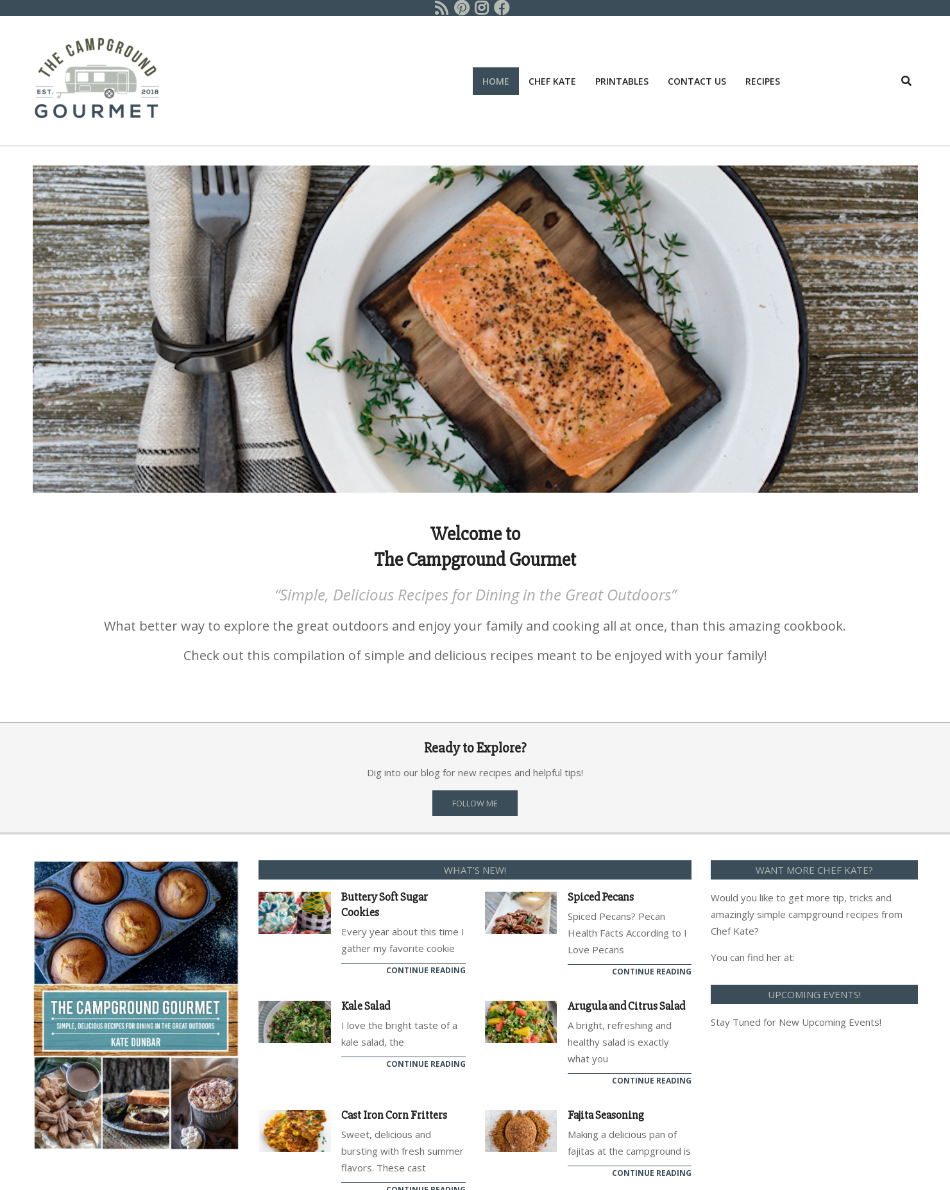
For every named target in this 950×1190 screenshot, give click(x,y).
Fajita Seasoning (606, 1115)
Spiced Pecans (601, 897)
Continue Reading (426, 970)
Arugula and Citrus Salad (626, 1006)
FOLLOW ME (475, 803)
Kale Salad (365, 1006)
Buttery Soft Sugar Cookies (384, 904)
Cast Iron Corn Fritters (394, 1115)
